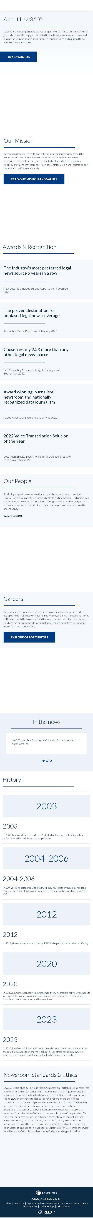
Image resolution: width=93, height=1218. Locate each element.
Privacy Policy (30, 1207)
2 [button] (47, 761)
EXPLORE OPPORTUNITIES (29, 637)
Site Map (67, 1207)
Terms (85, 1203)
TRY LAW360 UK (18, 57)
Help (58, 1207)
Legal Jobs (31, 1203)
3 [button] (51, 761)
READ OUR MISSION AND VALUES (34, 179)
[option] (46, 744)
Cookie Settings (46, 1207)
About (9, 1203)
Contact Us (19, 1203)
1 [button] (43, 761)
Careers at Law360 (71, 1203)
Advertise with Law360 (49, 1203)
